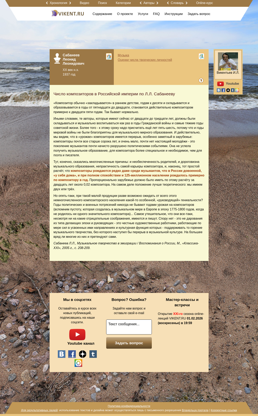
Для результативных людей (39, 410)
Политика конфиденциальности (129, 406)
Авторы (148, 3)
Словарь (177, 3)
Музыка (123, 55)
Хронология (58, 3)
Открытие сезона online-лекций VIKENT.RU (181, 318)
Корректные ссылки (224, 410)
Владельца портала (195, 410)
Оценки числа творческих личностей (145, 60)
